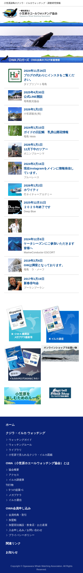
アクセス (14, 474)
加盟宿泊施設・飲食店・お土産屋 (28, 524)
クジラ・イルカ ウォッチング (25, 433)
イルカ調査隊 (16, 479)
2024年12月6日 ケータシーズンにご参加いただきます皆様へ (49, 243)
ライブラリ (15, 449)
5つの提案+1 (16, 489)
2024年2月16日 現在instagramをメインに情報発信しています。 (49, 168)
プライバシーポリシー (21, 535)
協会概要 (14, 469)
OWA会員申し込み (18, 508)
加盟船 (12, 519)
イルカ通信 (15, 499)
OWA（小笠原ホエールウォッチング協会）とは (37, 463)
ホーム (10, 424)
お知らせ (12, 552)
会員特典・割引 (18, 514)
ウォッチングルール (20, 444)
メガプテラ (15, 495)
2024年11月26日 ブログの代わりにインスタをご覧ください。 (49, 75)
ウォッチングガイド (20, 439)
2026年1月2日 (33, 109)
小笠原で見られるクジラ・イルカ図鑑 (30, 454)
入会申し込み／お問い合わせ (25, 530)
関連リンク (13, 543)
